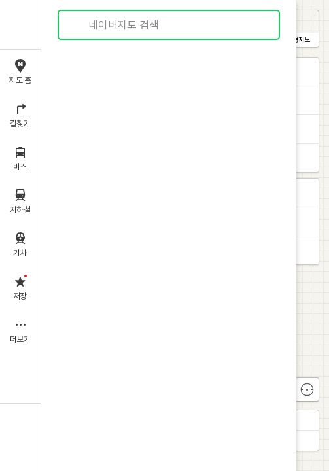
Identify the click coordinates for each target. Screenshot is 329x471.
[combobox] (169, 25)
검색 (77, 25)
